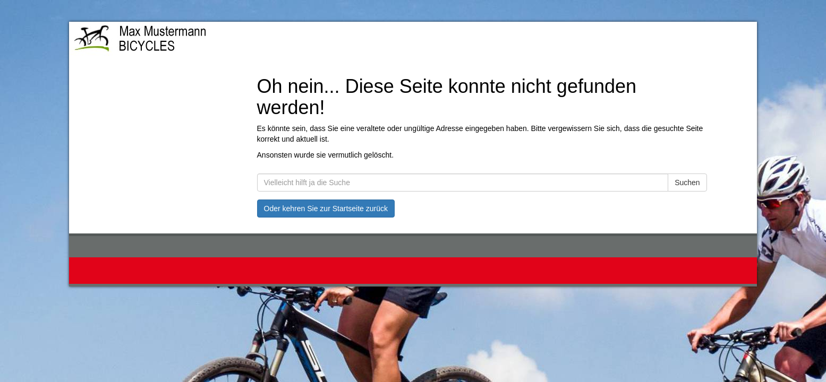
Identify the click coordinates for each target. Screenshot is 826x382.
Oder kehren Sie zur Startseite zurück (326, 208)
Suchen (687, 182)
